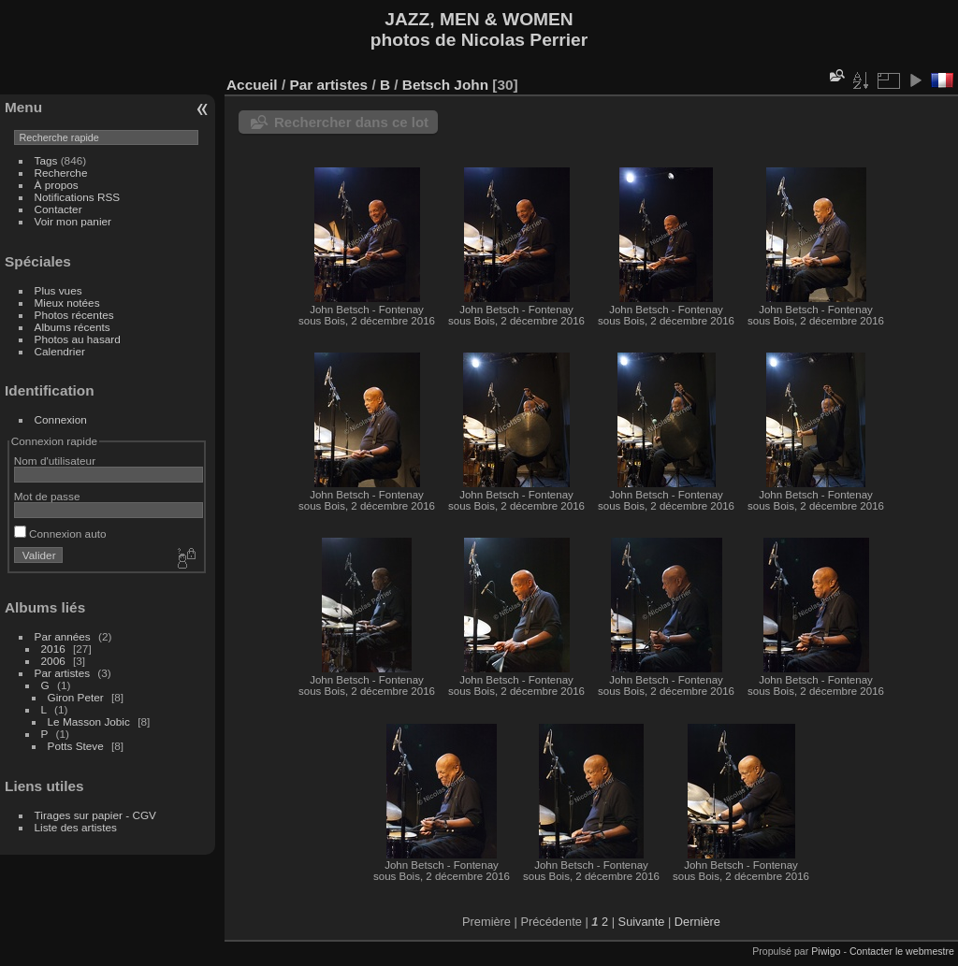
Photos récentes (74, 315)
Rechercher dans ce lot (351, 122)
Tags (46, 160)
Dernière (697, 922)
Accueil (252, 85)
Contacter (58, 209)
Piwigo (825, 951)
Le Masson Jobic (89, 721)
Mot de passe (47, 496)
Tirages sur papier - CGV (95, 815)
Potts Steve (76, 746)
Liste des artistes (76, 827)
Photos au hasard (78, 339)
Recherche (61, 172)
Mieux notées (67, 302)
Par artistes (63, 673)
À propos (57, 185)
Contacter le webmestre (901, 951)
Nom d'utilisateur (54, 460)
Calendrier (60, 351)
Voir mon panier (73, 221)
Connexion (61, 419)
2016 (53, 648)
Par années (63, 636)
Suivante (641, 922)
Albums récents (72, 327)
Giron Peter (76, 697)
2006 (53, 661)
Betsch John (445, 85)
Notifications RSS (78, 197)
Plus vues (58, 290)
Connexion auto (60, 533)
